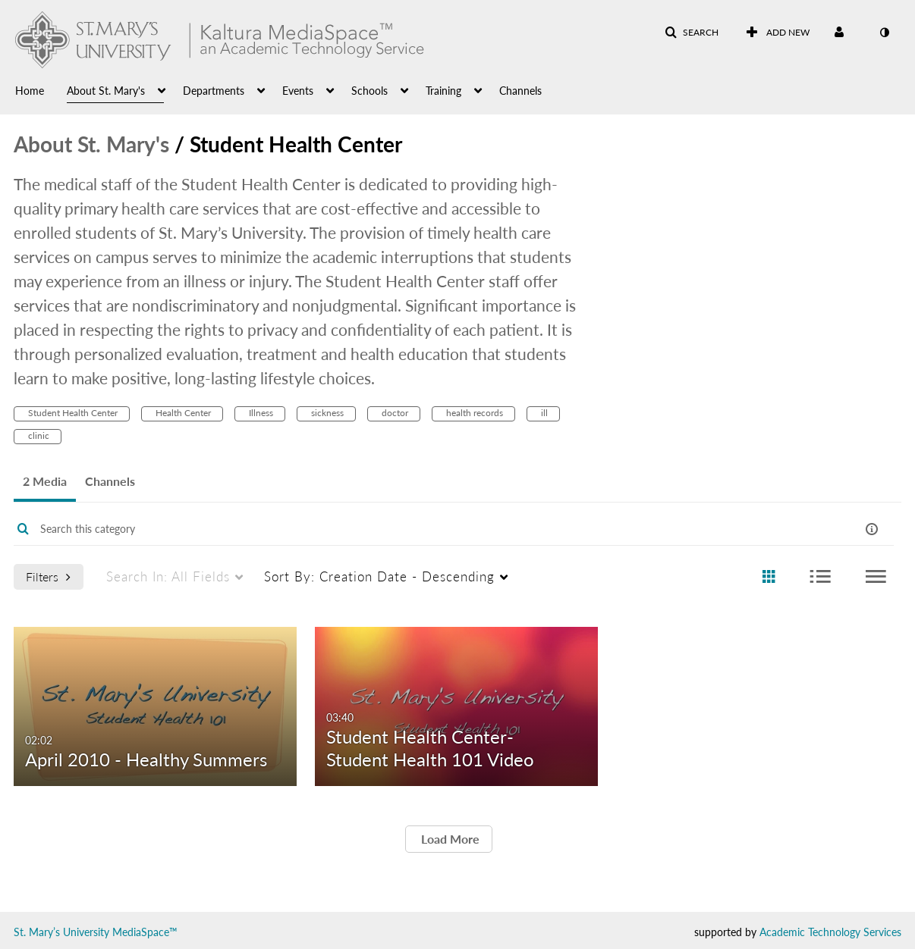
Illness (260, 412)
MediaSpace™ (145, 932)
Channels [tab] (110, 481)
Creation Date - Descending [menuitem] (379, 576)
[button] (691, 32)
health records (473, 412)
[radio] (769, 577)
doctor (393, 412)
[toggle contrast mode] (884, 32)
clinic (37, 435)
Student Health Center (72, 412)
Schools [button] (369, 90)
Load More (449, 839)
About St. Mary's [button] (106, 90)
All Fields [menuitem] (168, 576)
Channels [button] (520, 90)
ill (543, 412)
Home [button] (29, 90)
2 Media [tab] (45, 481)
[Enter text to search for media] (407, 529)
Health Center (182, 412)
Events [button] (297, 90)
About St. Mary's (91, 144)
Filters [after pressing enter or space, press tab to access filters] (48, 576)
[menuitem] (41, 89)
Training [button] (443, 90)
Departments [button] (213, 90)
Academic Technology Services (830, 932)
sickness (326, 412)
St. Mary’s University (61, 932)
